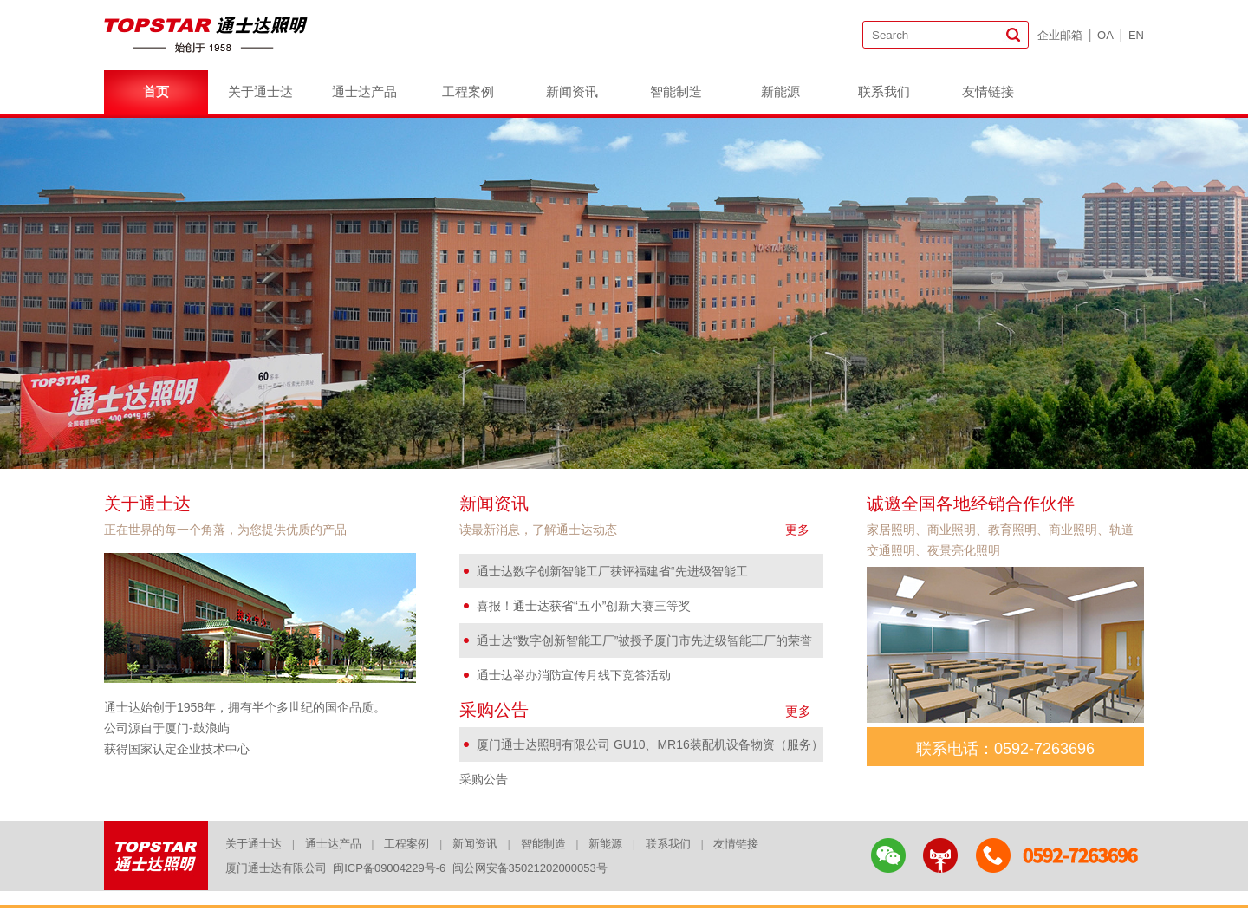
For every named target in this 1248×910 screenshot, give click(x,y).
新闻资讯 (572, 91)
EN (1136, 35)
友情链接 (988, 91)
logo (208, 34)
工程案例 (468, 91)
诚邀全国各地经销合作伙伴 (971, 503)
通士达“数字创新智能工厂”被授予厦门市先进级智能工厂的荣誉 (644, 640)
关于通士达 (260, 91)
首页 (156, 91)
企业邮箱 (1059, 35)
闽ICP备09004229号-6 (389, 867)
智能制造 (676, 91)
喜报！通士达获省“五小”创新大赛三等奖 (584, 606)
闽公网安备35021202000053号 (530, 867)
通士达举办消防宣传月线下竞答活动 (574, 675)
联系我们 (884, 91)
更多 (797, 529)
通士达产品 (364, 91)
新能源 (780, 91)
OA (1105, 35)
